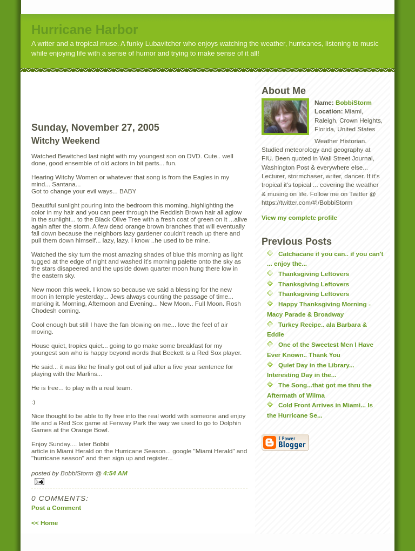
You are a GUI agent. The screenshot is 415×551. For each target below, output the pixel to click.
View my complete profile (299, 217)
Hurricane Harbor (84, 29)
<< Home (44, 522)
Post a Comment (56, 507)
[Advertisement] (159, 88)
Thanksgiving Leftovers (313, 273)
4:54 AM (115, 472)
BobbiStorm (354, 102)
